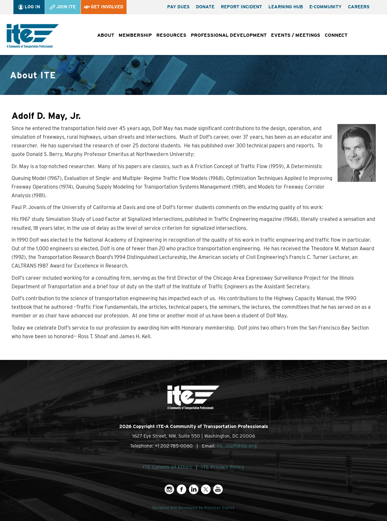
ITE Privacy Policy (222, 467)
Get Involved (103, 6)
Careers (358, 6)
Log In (29, 7)
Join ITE (63, 7)
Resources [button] (171, 35)
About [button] (105, 35)
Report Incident (241, 6)
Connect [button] (336, 35)
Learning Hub (285, 6)
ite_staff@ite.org (237, 446)
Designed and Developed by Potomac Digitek (193, 508)
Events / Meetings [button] (295, 35)
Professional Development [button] (229, 35)
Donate (205, 6)
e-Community (325, 6)
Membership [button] (135, 35)
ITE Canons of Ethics (167, 467)
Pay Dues (178, 6)
